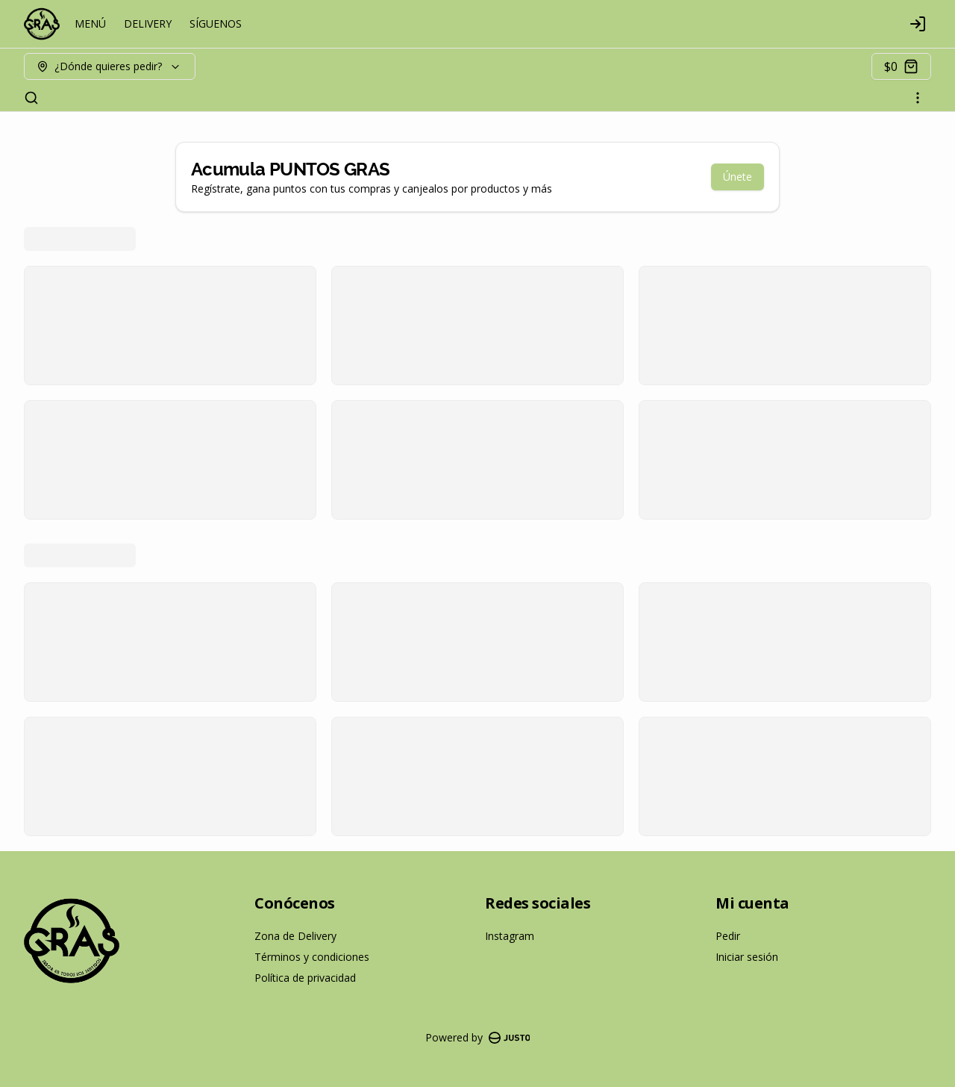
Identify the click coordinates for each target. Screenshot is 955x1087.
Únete (737, 176)
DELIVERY (148, 23)
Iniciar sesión (747, 957)
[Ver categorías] (917, 97)
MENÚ (90, 23)
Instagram (509, 936)
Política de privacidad (305, 978)
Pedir (728, 936)
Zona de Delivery (295, 936)
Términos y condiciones (311, 957)
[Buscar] (31, 97)
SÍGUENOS (216, 23)
